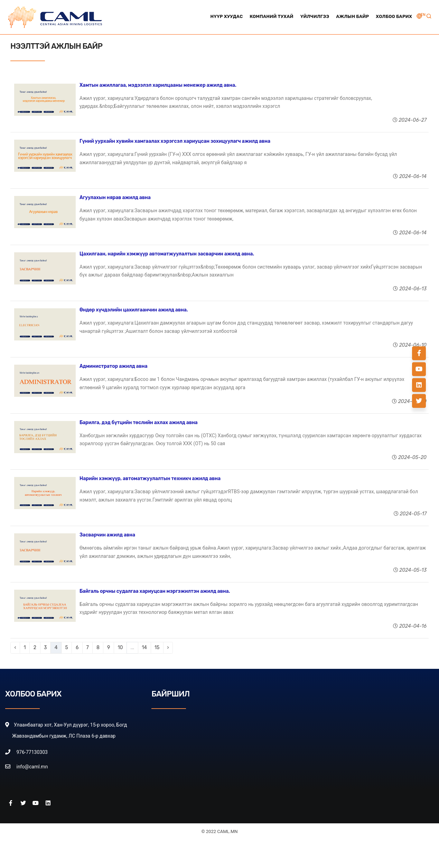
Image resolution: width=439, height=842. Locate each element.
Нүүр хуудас (226, 16)
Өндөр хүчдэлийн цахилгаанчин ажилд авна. (134, 310)
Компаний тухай (271, 16)
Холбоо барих (394, 16)
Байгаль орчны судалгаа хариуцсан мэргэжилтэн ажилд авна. (155, 591)
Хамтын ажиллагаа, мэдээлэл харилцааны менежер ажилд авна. (158, 85)
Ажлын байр (352, 16)
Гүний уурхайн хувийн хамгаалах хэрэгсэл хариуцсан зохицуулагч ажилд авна (175, 141)
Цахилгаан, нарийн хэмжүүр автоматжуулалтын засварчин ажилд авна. (167, 254)
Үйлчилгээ (314, 16)
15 (157, 648)
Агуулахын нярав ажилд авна (115, 197)
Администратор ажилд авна (114, 366)
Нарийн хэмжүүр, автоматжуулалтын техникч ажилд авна (150, 478)
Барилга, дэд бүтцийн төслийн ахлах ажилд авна (139, 422)
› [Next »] (168, 648)
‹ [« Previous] (15, 648)
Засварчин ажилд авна (107, 535)
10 (120, 648)
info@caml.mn (32, 766)
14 (144, 648)
